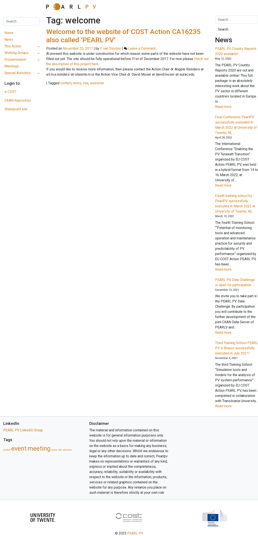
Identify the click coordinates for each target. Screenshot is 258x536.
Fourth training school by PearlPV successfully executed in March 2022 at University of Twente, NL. (235, 203)
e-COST (10, 92)
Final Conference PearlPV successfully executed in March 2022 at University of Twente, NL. (236, 125)
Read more (230, 106)
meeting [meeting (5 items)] (39, 448)
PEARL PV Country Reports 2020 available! (235, 51)
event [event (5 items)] (19, 448)
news (77, 83)
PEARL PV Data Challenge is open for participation (235, 282)
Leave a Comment (141, 48)
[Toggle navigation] (21, 7)
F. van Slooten (110, 48)
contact (65, 83)
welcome (97, 83)
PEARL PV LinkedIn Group (23, 430)
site (85, 83)
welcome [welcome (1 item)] (67, 449)
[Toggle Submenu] (39, 46)
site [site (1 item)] (60, 449)
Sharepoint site (16, 109)
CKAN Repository (18, 100)
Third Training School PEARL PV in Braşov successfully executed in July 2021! (236, 348)
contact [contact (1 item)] (6, 449)
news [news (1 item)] (54, 449)
